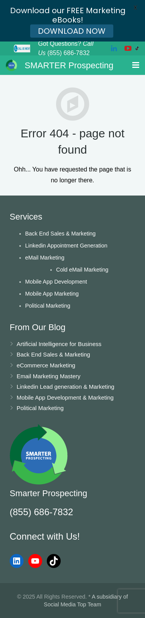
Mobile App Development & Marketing (65, 397)
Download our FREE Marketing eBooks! (68, 15)
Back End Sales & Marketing (60, 233)
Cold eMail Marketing (82, 270)
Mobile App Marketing (51, 294)
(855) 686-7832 (41, 512)
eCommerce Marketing (46, 365)
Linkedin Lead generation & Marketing (65, 386)
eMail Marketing (45, 257)
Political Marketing (47, 306)
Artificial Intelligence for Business (59, 344)
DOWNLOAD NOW (72, 31)
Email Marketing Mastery (48, 376)
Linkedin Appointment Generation (66, 245)
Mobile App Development (56, 282)
